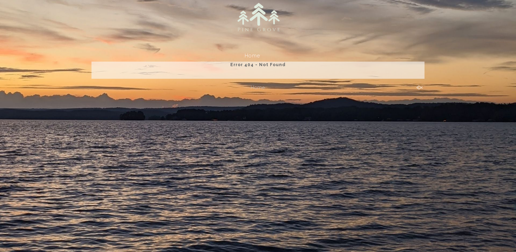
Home (252, 55)
